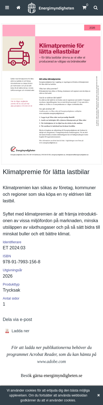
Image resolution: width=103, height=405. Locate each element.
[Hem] (51, 7)
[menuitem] (7, 7)
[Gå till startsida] (18, 7)
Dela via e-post (17, 319)
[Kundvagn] (84, 7)
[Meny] (7, 7)
